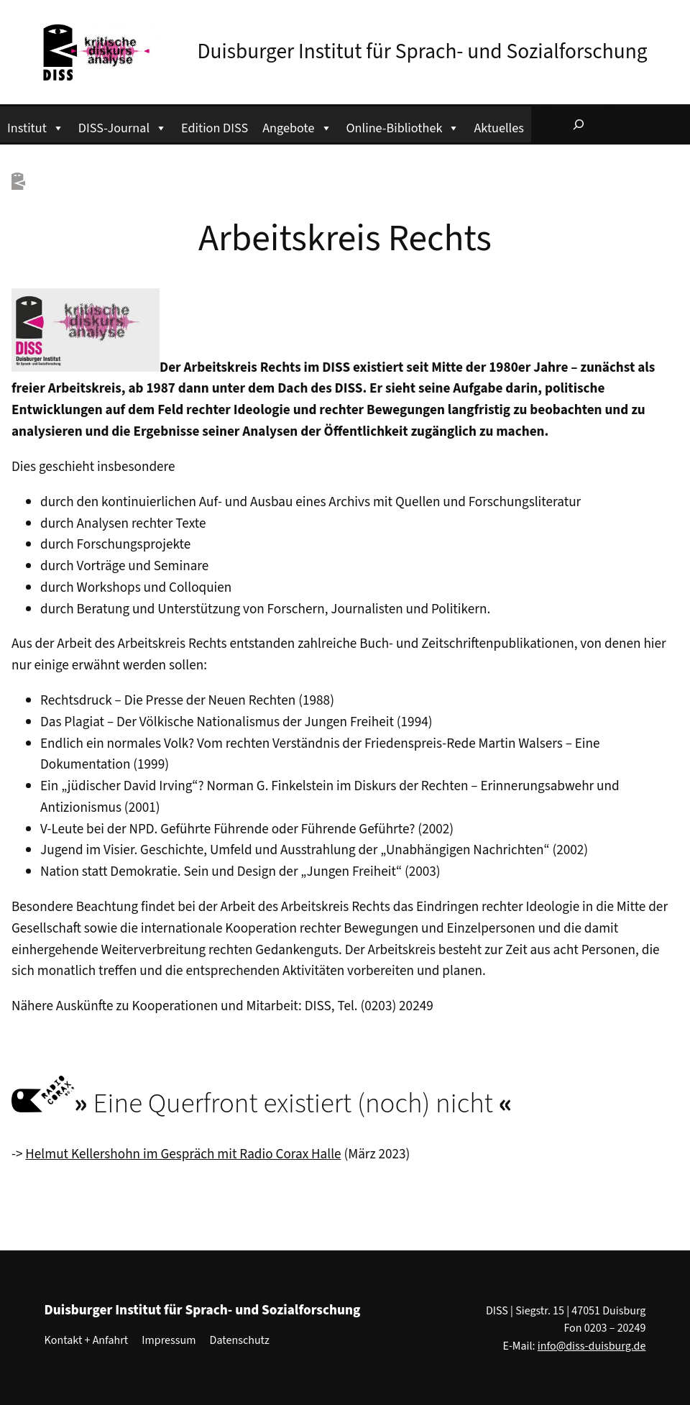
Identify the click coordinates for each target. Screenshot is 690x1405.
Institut (35, 126)
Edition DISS (214, 128)
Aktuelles (498, 128)
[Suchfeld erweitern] (578, 124)
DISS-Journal (122, 126)
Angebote (296, 126)
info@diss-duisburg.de (592, 1346)
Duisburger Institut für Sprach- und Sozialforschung (423, 52)
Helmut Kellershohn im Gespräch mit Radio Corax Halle (183, 1154)
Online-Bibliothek (403, 126)
